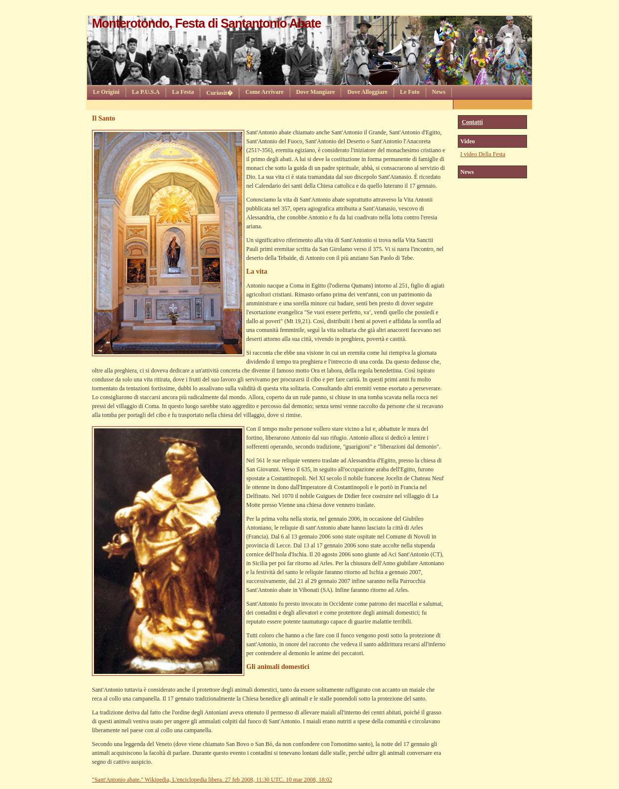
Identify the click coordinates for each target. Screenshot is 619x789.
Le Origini (106, 91)
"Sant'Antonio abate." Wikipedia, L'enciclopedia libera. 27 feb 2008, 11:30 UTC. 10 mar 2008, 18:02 (212, 779)
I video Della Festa (482, 154)
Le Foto (410, 91)
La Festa (183, 91)
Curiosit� (219, 92)
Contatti (472, 122)
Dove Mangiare (315, 91)
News (438, 91)
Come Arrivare (264, 91)
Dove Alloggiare (367, 91)
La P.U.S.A (146, 91)
